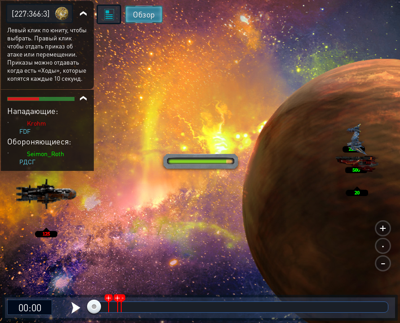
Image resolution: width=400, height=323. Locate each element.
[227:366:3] (31, 13)
